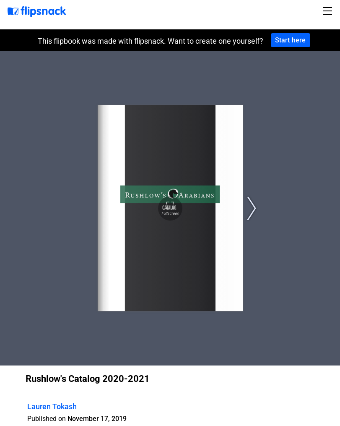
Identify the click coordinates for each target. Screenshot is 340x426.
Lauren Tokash (52, 406)
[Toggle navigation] (328, 11)
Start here (290, 40)
